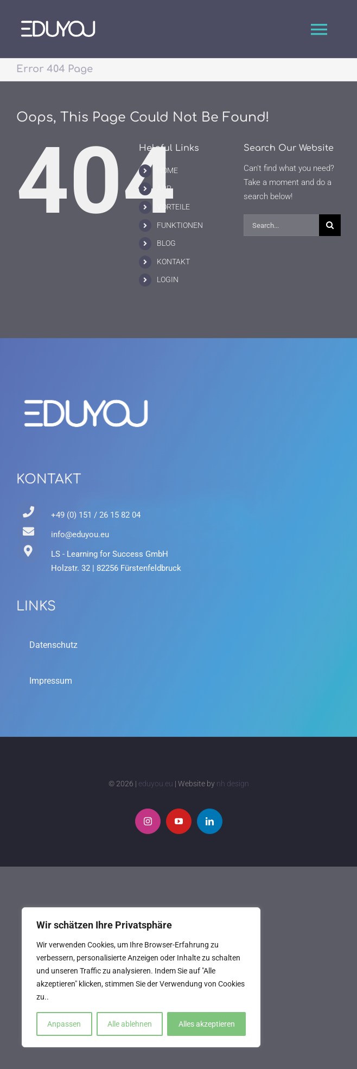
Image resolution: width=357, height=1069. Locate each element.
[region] (141, 977)
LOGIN (167, 279)
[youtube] (179, 821)
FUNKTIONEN (180, 225)
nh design (232, 783)
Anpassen (64, 1024)
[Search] (330, 225)
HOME (167, 170)
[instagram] (148, 821)
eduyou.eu (155, 783)
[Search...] (281, 225)
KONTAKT (173, 261)
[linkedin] (209, 821)
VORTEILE (173, 206)
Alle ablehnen (129, 1024)
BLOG (166, 243)
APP (164, 188)
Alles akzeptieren (206, 1024)
